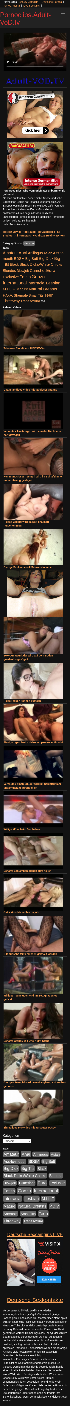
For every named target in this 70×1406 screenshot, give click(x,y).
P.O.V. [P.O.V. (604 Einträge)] (8, 295)
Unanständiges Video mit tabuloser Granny (30, 389)
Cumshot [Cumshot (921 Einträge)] (38, 270)
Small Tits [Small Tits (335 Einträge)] (36, 295)
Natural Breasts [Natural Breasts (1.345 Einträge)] (43, 289)
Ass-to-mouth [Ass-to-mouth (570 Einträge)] (15, 1161)
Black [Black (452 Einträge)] (14, 264)
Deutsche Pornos (52, 1)
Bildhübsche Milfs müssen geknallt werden (30, 953)
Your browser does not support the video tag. (35, 52)
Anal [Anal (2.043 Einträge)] (23, 252)
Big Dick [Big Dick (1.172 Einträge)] (46, 258)
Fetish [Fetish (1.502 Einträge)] (25, 276)
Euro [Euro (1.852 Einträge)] (50, 270)
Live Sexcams (31, 5)
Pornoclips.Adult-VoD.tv (25, 18)
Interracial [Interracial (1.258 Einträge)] (36, 283)
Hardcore (29, 243)
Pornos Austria (11, 5)
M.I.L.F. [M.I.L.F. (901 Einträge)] (9, 289)
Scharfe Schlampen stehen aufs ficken (27, 870)
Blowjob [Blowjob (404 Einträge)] (23, 271)
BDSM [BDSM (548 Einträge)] (19, 259)
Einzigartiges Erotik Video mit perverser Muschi (33, 742)
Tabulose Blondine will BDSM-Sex (25, 348)
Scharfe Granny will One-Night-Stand (26, 1040)
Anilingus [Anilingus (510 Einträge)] (35, 253)
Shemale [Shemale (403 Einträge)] (21, 295)
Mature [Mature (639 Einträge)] (22, 289)
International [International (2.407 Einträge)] (15, 282)
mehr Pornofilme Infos (15, 224)
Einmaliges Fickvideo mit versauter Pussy (30, 1127)
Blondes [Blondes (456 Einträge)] (9, 271)
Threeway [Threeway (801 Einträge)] (11, 301)
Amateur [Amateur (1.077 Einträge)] (10, 253)
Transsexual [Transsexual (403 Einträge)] (30, 301)
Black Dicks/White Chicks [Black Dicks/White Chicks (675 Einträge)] (40, 264)
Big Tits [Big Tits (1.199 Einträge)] (28, 1168)
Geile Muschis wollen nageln (21, 912)
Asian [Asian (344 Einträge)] (47, 253)
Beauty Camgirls (28, 1)
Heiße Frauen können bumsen (22, 700)
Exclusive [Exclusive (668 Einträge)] (11, 277)
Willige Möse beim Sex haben (22, 829)
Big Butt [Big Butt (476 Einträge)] (31, 259)
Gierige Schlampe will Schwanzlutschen (28, 567)
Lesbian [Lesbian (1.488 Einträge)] (53, 283)
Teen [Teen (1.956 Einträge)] (48, 295)
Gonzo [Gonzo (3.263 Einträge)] (38, 276)
